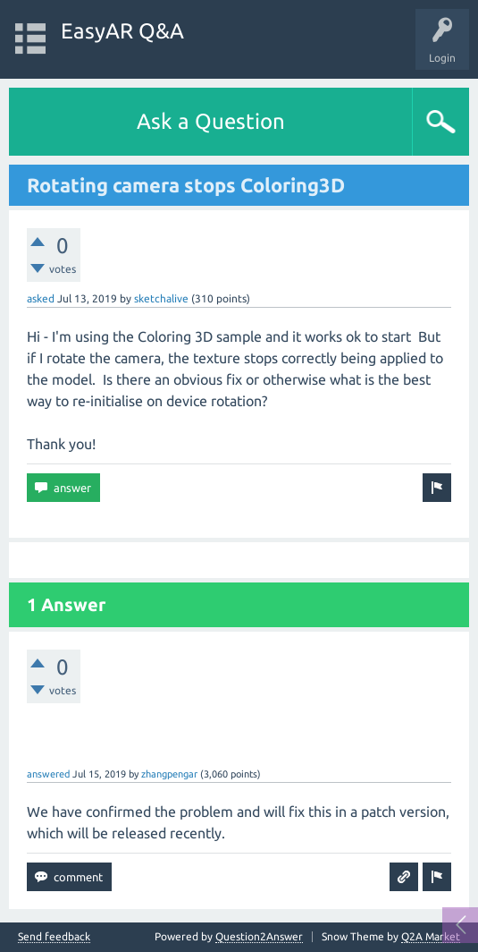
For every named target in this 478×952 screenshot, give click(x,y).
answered (48, 774)
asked (41, 298)
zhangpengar (169, 774)
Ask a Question (211, 121)
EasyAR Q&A (122, 31)
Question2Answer (259, 936)
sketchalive (161, 298)
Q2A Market (430, 936)
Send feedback (54, 936)
